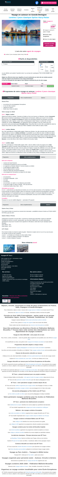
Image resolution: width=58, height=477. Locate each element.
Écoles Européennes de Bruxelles (34, 364)
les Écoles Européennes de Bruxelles (28, 369)
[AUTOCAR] (3, 63)
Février (46, 66)
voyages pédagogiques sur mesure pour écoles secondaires (30, 347)
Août (41, 69)
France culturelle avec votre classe (23, 358)
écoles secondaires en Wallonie (18, 413)
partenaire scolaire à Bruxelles (24, 379)
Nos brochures (4, 264)
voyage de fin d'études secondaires (36, 341)
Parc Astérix (31, 454)
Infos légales (33, 288)
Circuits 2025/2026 (6, 10)
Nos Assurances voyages (36, 286)
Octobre (46, 70)
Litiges (31, 292)
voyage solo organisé (28, 322)
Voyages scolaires (47, 10)
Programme (6, 157)
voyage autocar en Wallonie (34, 310)
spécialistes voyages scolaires (22, 388)
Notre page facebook (6, 267)
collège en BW (19, 421)
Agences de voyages (7, 276)
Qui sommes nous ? (6, 260)
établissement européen (16, 404)
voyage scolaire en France (22, 466)
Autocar (5, 64)
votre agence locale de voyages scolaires (33, 377)
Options (43, 97)
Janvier (41, 66)
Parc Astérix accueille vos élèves (17, 393)
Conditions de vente (34, 285)
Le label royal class (6, 274)
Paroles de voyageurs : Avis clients (9, 266)
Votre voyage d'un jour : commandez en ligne (11, 258)
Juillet (52, 67)
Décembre (52, 70)
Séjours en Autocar (32, 10)
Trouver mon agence (49, 3)
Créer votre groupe (52, 10)
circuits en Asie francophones (37, 325)
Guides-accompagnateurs (7, 261)
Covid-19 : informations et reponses (38, 294)
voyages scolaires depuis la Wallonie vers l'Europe (37, 415)
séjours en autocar (19, 312)
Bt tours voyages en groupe (36, 274)
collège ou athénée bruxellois (17, 432)
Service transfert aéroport (8, 277)
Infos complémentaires (26, 97)
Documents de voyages (35, 291)
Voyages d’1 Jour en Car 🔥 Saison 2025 (39, 10)
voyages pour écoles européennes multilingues (37, 407)
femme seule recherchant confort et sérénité (36, 320)
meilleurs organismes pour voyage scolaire (25, 385)
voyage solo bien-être (32, 460)
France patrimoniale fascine (35, 356)
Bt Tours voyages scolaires (36, 276)
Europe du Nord (16, 440)
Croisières (26, 9)
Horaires (3, 269)
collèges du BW (15, 424)
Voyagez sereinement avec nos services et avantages (14, 279)
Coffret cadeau (5, 280)
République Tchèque (16, 438)
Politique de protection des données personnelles (41, 282)
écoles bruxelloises (15, 429)
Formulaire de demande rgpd (37, 283)
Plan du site (33, 289)
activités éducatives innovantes (25, 446)
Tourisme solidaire (5, 263)
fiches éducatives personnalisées (18, 449)
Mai (51, 65)
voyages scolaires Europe (39, 350)
